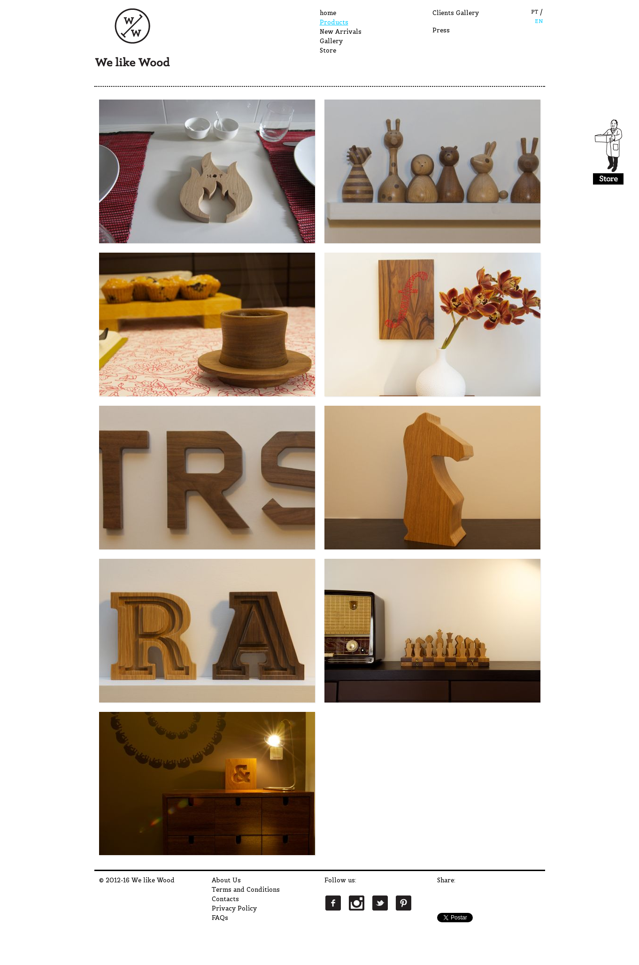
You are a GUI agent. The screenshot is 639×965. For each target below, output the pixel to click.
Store (328, 50)
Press (441, 30)
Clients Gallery (455, 13)
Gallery (331, 41)
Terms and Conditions (246, 890)
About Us (226, 880)
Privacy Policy (234, 908)
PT (534, 11)
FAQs (220, 918)
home (328, 13)
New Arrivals (341, 32)
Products (334, 22)
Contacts (225, 899)
